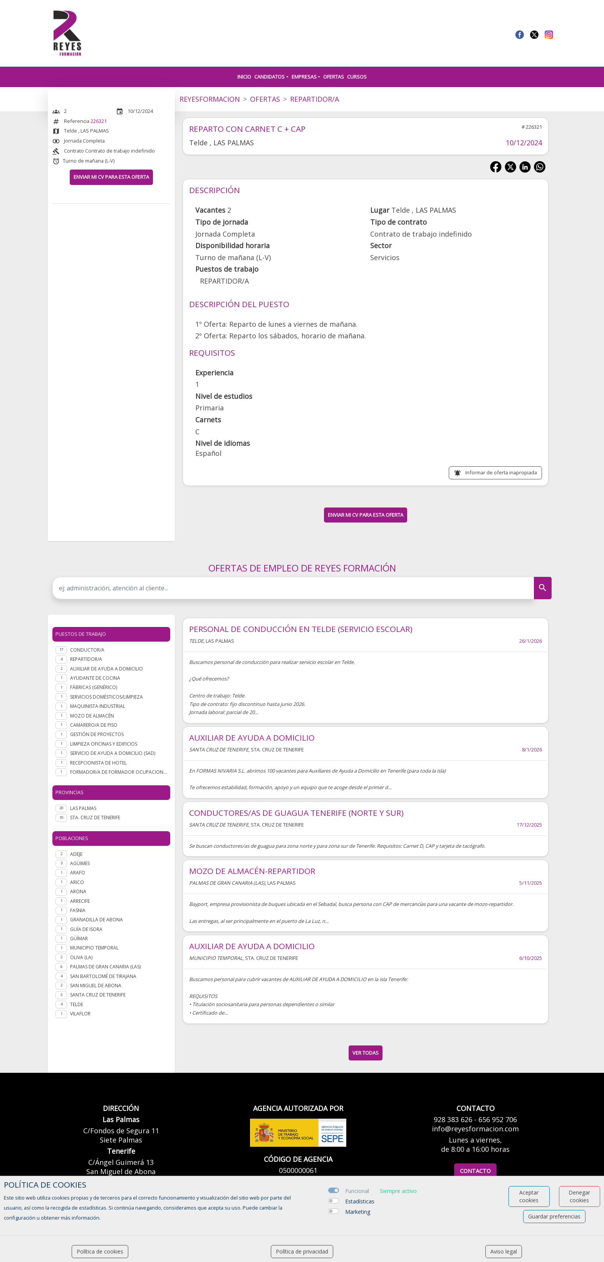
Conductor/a (87, 650)
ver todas (365, 1052)
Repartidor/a (86, 659)
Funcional (357, 1191)
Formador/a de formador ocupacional (118, 772)
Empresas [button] (304, 76)
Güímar (79, 938)
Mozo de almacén (92, 716)
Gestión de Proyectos (97, 734)
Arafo (77, 872)
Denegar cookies (579, 1196)
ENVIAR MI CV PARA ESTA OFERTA (111, 176)
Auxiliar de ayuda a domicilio (106, 668)
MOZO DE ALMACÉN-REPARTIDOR (252, 870)
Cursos (357, 76)
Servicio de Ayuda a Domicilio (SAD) (112, 753)
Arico (77, 882)
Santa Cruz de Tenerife (98, 994)
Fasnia (78, 910)
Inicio (244, 76)
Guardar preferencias (554, 1216)
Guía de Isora (86, 929)
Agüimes (80, 863)
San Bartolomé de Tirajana (103, 976)
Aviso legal (503, 1251)
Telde (76, 1004)
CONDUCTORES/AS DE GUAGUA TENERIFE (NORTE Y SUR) (296, 812)
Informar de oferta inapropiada (501, 472)
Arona (78, 891)
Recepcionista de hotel (98, 763)
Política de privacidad (302, 1251)
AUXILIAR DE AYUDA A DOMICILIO (252, 737)
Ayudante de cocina (95, 678)
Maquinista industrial (97, 706)
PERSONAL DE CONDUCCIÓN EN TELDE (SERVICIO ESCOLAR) (301, 628)
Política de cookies (100, 1251)
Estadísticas (359, 1201)
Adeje (76, 854)
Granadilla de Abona (96, 919)
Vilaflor (80, 1013)
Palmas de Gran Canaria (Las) (105, 966)
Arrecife (80, 901)
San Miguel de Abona (95, 985)
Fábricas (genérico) (93, 687)
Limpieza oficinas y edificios (103, 744)
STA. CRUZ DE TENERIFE (95, 817)
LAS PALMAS (83, 808)
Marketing (357, 1211)
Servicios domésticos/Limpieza (106, 697)
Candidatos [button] (269, 76)
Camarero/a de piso (93, 725)
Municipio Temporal (94, 947)
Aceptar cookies (529, 1196)
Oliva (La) (81, 957)
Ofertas (333, 76)
